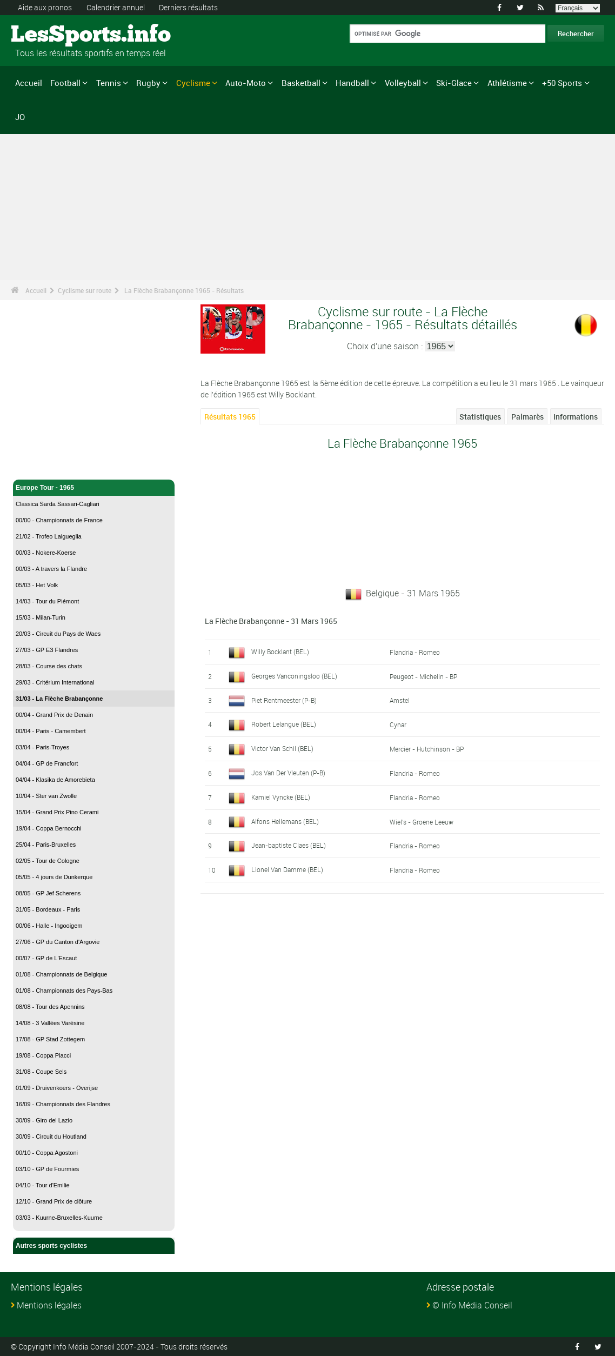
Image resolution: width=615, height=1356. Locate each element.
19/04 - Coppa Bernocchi (49, 828)
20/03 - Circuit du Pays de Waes (58, 633)
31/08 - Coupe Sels (41, 1071)
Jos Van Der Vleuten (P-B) (288, 772)
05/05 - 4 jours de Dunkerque (54, 877)
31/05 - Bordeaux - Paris (48, 909)
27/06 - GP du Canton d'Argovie (57, 942)
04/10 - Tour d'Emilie (43, 1185)
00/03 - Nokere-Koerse (46, 552)
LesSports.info (51, 35)
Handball (352, 82)
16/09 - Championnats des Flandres (63, 1104)
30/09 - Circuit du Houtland (51, 1136)
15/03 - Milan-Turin (40, 617)
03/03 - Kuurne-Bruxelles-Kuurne (59, 1217)
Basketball (301, 82)
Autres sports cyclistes (94, 1246)
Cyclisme (193, 82)
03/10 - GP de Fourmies (47, 1169)
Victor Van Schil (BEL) (282, 748)
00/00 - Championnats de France (59, 520)
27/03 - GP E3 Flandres (47, 650)
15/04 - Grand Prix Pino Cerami (57, 812)
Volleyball (403, 82)
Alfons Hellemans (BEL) (285, 821)
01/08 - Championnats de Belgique (61, 974)
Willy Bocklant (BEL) (280, 651)
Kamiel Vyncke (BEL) (280, 797)
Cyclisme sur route (84, 290)
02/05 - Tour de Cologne (47, 861)
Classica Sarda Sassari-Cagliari (57, 504)
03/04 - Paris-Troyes (42, 747)
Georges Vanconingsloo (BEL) (294, 676)
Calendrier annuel (115, 7)
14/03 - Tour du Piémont (47, 601)
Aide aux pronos (45, 7)
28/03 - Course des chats (49, 666)
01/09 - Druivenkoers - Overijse (57, 1088)
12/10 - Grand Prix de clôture (54, 1201)
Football (65, 82)
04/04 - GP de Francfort (47, 763)
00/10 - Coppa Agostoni (47, 1152)
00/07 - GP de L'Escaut (46, 958)
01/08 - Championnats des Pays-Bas (64, 990)
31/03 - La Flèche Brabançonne (59, 698)
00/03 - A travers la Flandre (51, 569)
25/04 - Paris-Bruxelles (46, 844)
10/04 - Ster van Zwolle (46, 796)
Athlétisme (507, 82)
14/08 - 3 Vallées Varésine (50, 1023)
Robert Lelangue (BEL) (283, 724)
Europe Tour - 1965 (94, 488)
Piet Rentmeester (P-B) (284, 700)
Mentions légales (49, 1305)
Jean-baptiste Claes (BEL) (288, 845)
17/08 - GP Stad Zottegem (50, 1039)
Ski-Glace (454, 82)
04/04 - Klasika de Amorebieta (55, 779)
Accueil (28, 82)
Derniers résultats (188, 7)
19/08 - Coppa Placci (43, 1055)
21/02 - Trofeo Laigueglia (49, 536)
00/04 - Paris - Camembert (51, 731)
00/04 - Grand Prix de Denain (54, 715)
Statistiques (480, 416)
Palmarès (527, 416)
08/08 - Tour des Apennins (50, 1006)
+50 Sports (562, 82)
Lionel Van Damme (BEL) (287, 869)
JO (20, 116)
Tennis (108, 82)
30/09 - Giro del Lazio (44, 1120)
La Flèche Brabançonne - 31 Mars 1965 (271, 621)
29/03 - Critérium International (55, 682)
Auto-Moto (245, 82)
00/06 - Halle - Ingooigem (49, 925)
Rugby (148, 82)
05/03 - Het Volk (37, 585)
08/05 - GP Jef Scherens (48, 893)
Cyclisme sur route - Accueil (59, 465)
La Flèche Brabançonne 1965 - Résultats (184, 290)
